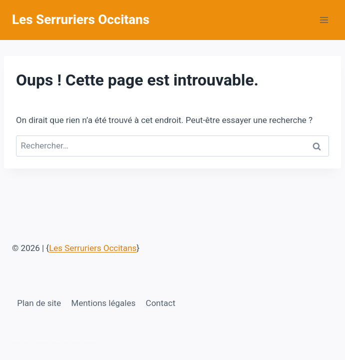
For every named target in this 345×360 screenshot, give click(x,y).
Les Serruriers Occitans (92, 248)
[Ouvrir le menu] (324, 20)
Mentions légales (103, 303)
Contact (160, 303)
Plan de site (39, 303)
